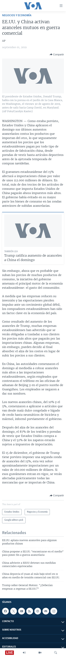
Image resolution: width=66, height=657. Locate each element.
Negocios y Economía (16, 15)
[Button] (57, 54)
